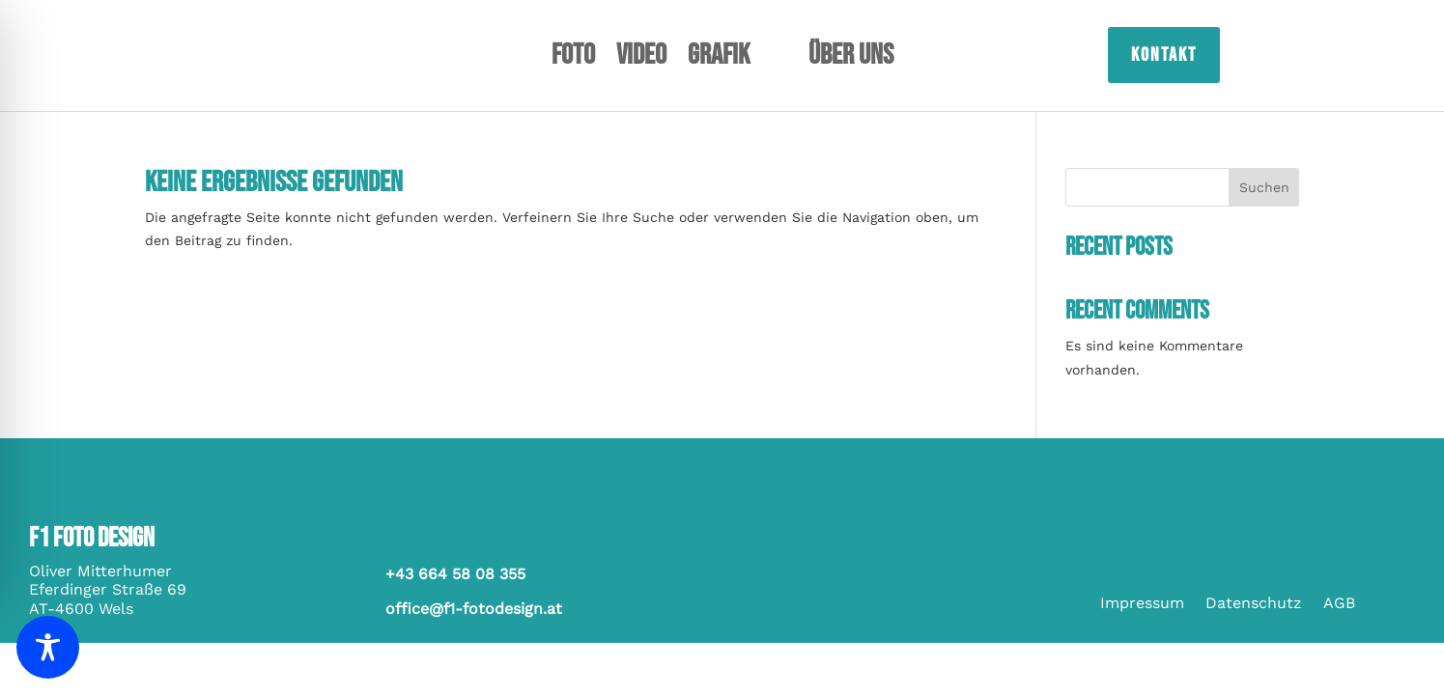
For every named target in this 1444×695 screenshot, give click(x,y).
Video (641, 59)
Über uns (850, 59)
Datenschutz (1253, 604)
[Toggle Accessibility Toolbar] (47, 647)
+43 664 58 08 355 (455, 574)
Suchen (1264, 187)
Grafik (719, 59)
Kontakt (1164, 55)
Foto (573, 59)
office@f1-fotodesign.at (473, 608)
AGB (1339, 604)
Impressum (1142, 604)
